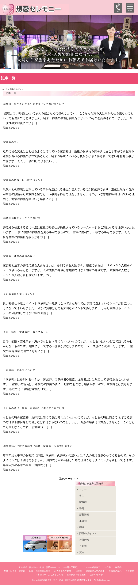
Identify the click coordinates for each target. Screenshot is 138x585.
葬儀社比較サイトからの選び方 (22, 218)
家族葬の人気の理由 (95, 571)
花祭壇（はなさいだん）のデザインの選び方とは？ (34, 104)
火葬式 (78, 571)
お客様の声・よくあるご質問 (49, 574)
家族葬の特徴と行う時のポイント (23, 180)
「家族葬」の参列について (19, 370)
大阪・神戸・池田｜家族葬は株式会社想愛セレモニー (70, 580)
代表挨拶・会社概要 (76, 574)
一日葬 (108, 567)
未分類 (83, 520)
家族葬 (83, 502)
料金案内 (130, 571)
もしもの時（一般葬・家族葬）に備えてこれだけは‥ (35, 408)
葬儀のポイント (88, 533)
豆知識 (83, 546)
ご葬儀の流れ (115, 571)
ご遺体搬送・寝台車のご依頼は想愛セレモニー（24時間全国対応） (48, 567)
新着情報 (84, 514)
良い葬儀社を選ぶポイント (19, 294)
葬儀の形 (84, 539)
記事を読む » (11, 127)
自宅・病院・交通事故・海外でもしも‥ (27, 332)
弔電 (81, 508)
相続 (81, 527)
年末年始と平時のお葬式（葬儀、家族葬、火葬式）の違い (38, 446)
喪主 (81, 495)
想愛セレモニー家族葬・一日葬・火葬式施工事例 (27, 571)
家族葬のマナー (12, 142)
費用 (81, 552)
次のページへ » (69, 478)
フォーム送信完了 (92, 567)
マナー (83, 489)
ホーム (5, 89)
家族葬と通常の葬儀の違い (19, 256)
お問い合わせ (96, 574)
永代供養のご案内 (62, 571)
